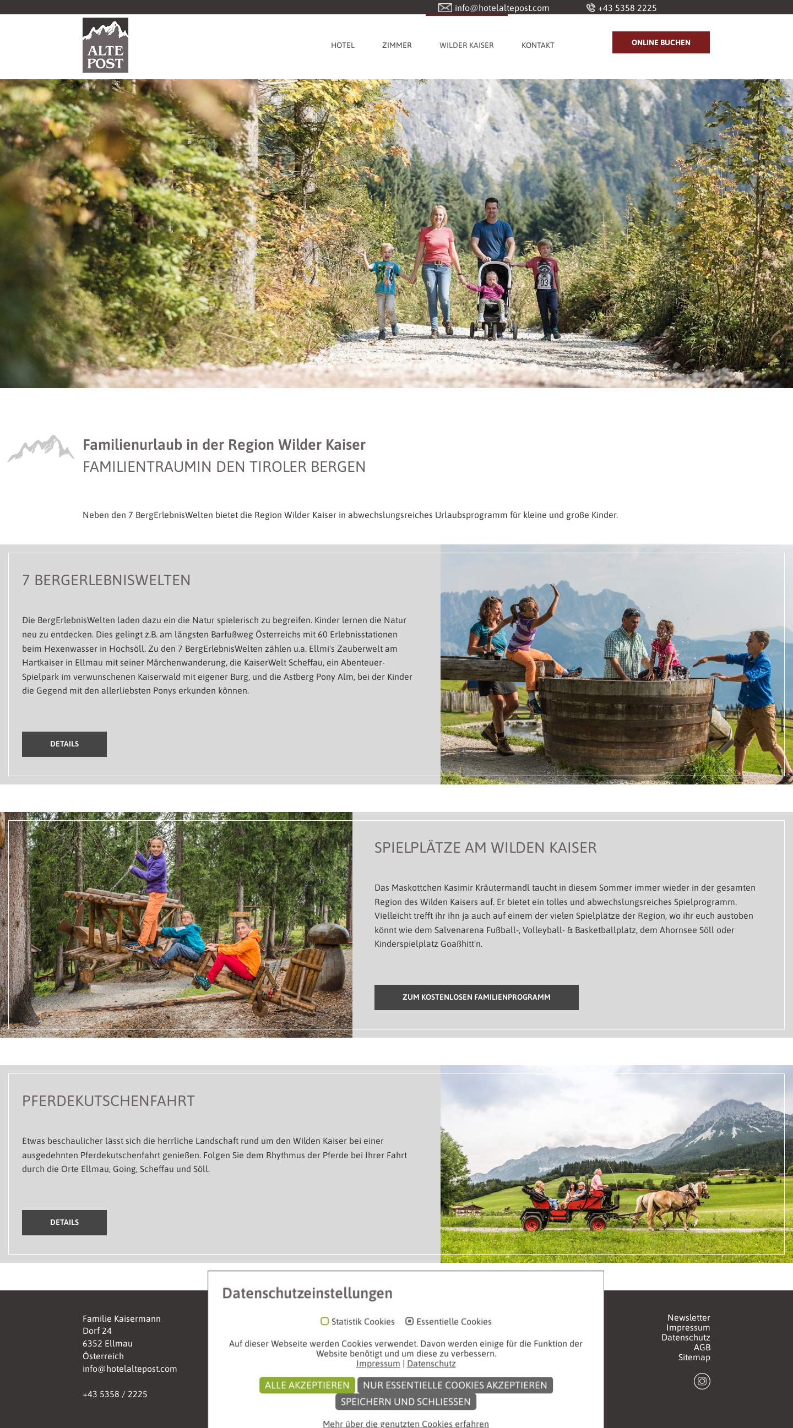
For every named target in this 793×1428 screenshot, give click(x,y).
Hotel (343, 45)
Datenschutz (685, 1337)
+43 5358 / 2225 (115, 1394)
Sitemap (694, 1357)
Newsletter (688, 1317)
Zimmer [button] (397, 45)
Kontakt (538, 45)
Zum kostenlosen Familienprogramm (477, 997)
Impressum (688, 1327)
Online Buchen (661, 42)
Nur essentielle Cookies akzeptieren (446, 1417)
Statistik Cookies (353, 1354)
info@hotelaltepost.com (130, 1369)
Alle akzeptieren (298, 1417)
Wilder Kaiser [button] (466, 45)
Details (64, 743)
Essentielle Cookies (444, 1354)
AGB (702, 1347)
